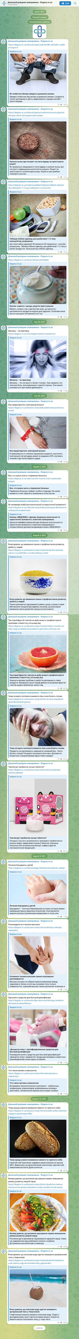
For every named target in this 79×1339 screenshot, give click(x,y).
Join (65, 3)
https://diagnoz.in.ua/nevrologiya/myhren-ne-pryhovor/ (32, 334)
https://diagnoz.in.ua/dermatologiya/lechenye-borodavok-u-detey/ (36, 868)
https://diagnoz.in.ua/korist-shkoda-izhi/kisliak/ (28, 260)
